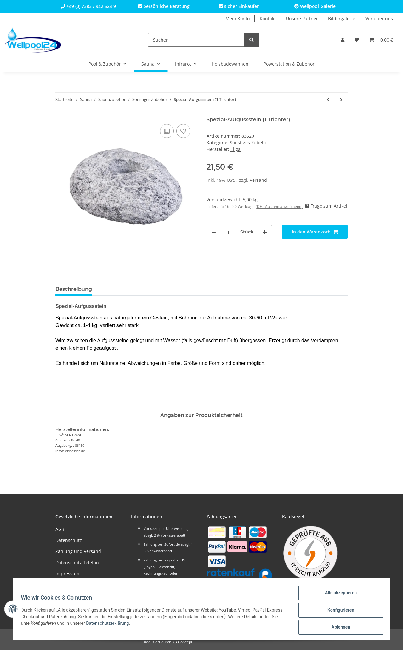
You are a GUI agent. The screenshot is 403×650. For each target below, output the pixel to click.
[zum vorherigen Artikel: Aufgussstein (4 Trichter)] (328, 99)
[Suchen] (196, 40)
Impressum (67, 574)
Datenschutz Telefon (77, 563)
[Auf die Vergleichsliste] (167, 131)
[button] (342, 40)
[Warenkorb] (381, 40)
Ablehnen (338, 627)
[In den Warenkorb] (315, 232)
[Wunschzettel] (356, 40)
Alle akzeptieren (339, 594)
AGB (59, 529)
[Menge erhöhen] (265, 232)
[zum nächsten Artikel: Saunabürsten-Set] (341, 99)
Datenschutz (68, 540)
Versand (258, 180)
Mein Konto (237, 18)
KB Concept (182, 642)
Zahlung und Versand (78, 551)
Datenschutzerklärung (109, 624)
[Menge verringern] (214, 232)
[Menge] (228, 232)
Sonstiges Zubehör (249, 143)
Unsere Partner (302, 18)
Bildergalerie (341, 18)
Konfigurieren (338, 611)
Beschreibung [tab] (73, 289)
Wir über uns (379, 18)
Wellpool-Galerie (315, 6)
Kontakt (268, 18)
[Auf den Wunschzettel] (183, 131)
